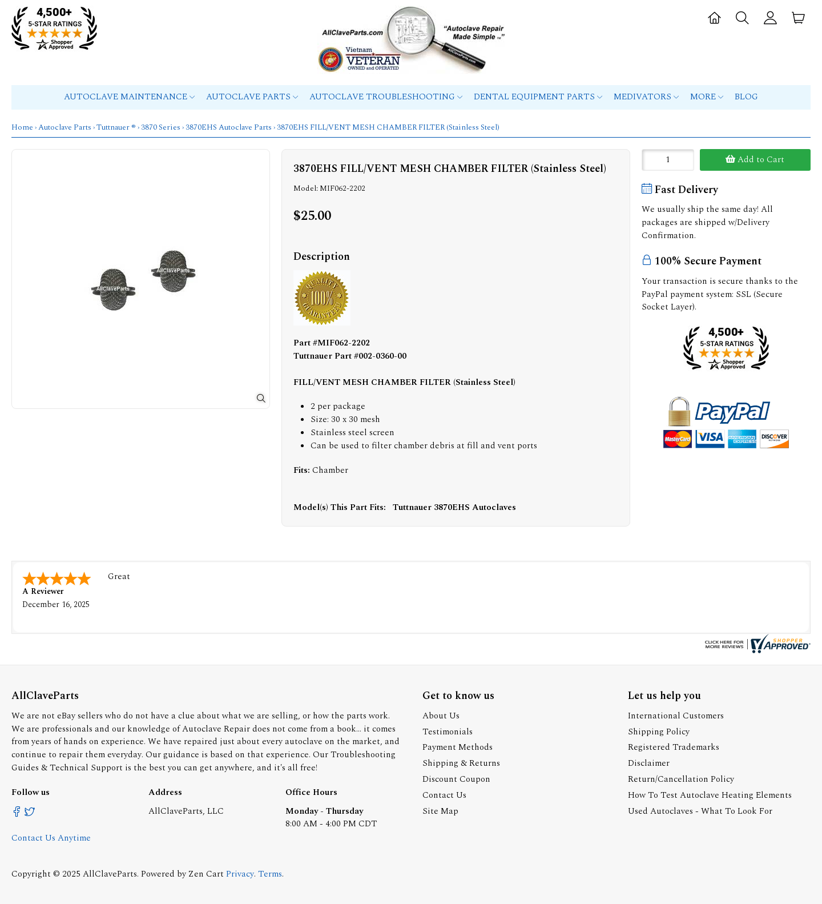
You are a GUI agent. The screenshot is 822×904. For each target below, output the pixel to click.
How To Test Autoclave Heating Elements (710, 795)
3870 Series (160, 127)
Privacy (240, 874)
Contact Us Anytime (51, 838)
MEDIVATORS (646, 96)
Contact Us (444, 795)
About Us (441, 715)
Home (22, 127)
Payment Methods (457, 747)
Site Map (440, 811)
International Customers (676, 715)
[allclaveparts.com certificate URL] (756, 650)
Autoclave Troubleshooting (385, 96)
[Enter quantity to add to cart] (668, 160)
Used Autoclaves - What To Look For (700, 811)
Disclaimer (649, 763)
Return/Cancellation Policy (681, 779)
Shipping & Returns (461, 763)
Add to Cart (755, 159)
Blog (746, 96)
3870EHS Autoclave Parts (229, 127)
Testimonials (447, 731)
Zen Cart (206, 874)
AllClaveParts (110, 874)
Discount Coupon (456, 779)
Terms (270, 874)
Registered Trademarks (673, 747)
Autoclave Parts (252, 96)
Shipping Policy (659, 731)
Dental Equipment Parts (538, 96)
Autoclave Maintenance (129, 96)
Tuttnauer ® (116, 127)
